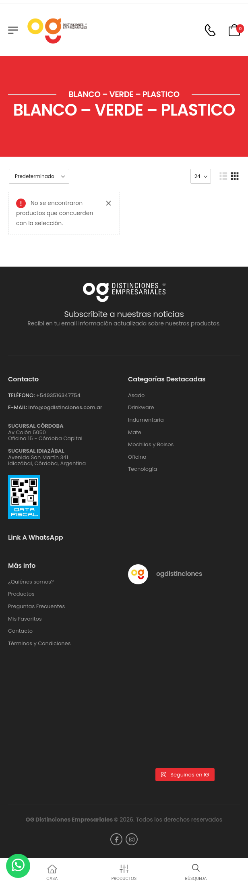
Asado (136, 395)
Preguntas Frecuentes (36, 606)
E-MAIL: (17, 407)
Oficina (137, 457)
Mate (134, 432)
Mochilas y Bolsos (151, 444)
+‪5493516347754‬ (58, 395)
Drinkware (141, 407)
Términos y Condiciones (39, 643)
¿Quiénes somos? (31, 582)
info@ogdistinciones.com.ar (65, 407)
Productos (21, 594)
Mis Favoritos (25, 619)
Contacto (20, 631)
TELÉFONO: (21, 395)
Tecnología (142, 469)
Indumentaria (146, 420)
